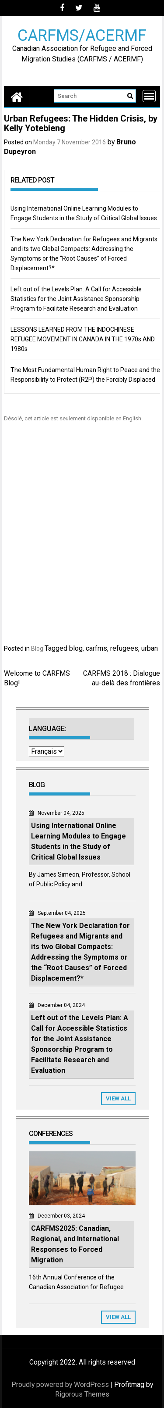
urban (149, 648)
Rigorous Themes (82, 1394)
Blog (37, 648)
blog (76, 648)
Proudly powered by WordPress (60, 1384)
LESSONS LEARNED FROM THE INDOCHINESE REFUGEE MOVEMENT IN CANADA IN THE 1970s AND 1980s (82, 339)
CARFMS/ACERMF (82, 34)
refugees (124, 648)
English (132, 418)
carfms (96, 648)
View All (118, 1098)
